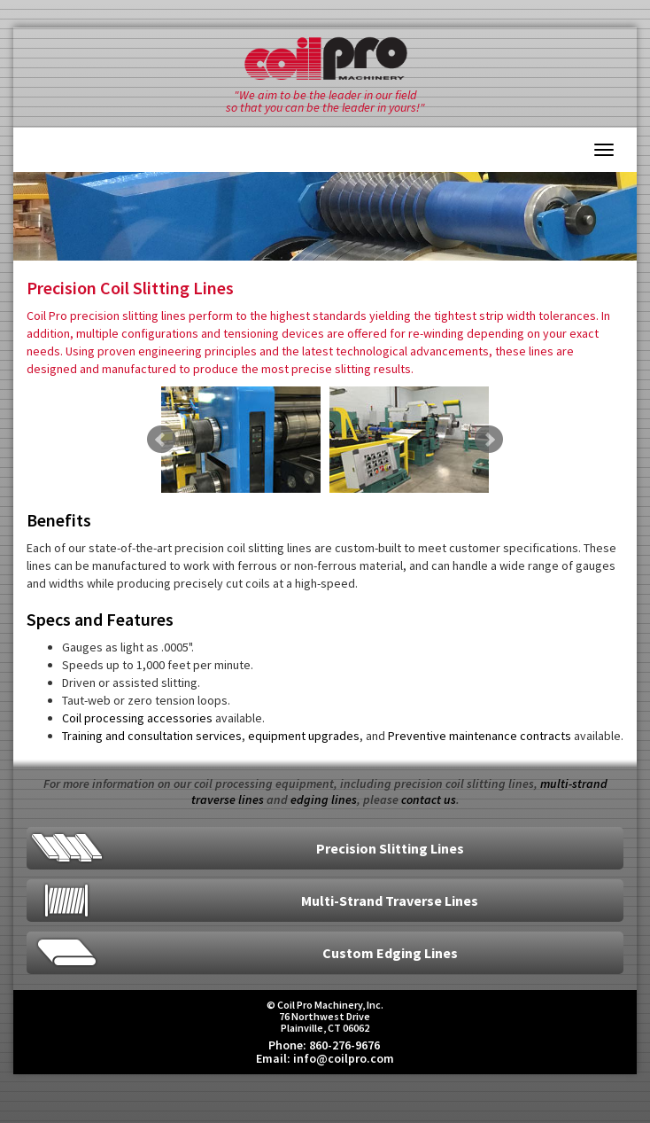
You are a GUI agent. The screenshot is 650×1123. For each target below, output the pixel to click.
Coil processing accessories (137, 718)
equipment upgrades (304, 736)
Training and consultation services (152, 736)
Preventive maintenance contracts (479, 736)
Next (489, 439)
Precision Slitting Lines (390, 848)
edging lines (323, 799)
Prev (161, 439)
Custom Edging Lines (390, 953)
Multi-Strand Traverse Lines (389, 900)
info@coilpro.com (343, 1058)
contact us (428, 799)
